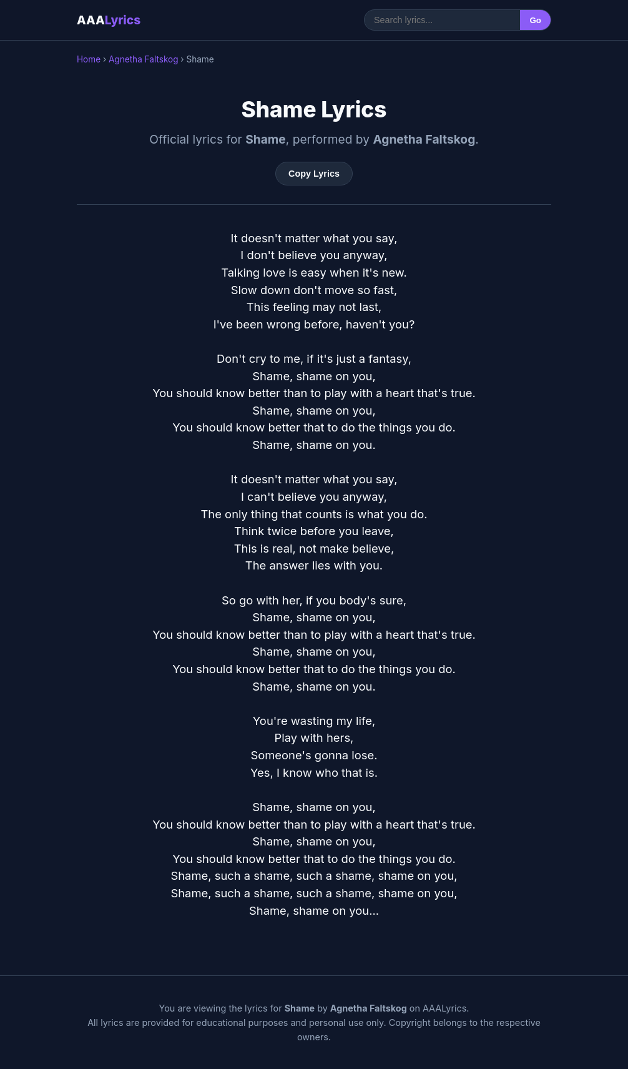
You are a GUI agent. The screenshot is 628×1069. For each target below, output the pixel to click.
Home (89, 59)
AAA (108, 19)
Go (535, 20)
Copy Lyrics (314, 174)
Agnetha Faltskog (144, 59)
